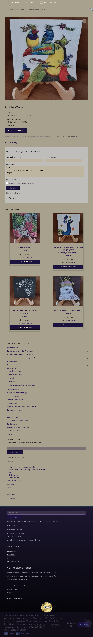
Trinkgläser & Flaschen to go (17, 393)
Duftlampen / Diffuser (14, 410)
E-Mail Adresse (51, 157)
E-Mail (29, 2)
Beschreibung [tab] (11, 143)
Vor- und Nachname (14, 157)
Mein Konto (11, 495)
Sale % (9, 434)
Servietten (40, 136)
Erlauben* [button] (84, 624)
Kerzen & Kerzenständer (15, 389)
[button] (84, 21)
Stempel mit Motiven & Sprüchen (18, 427)
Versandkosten (27, 116)
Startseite (10, 461)
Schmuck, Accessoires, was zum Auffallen (21, 407)
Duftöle (9, 413)
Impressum (11, 555)
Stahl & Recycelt (12, 347)
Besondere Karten (13, 417)
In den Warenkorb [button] (24, 262)
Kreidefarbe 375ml (13, 431)
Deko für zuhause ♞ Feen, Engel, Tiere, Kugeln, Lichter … (28, 470)
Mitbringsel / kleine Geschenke (17, 420)
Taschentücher (12, 424)
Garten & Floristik (13, 396)
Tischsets (11, 381)
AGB (8, 491)
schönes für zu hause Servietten (66, 136)
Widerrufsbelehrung (14, 561)
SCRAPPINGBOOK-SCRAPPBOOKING (20, 354)
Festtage (10, 365)
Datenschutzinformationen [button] (15, 630)
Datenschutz (11, 179)
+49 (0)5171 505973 (49, 2)
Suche (14, 517)
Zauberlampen (12, 403)
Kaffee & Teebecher (15, 375)
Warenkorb (11, 484)
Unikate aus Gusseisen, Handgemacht (21, 385)
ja (8, 183)
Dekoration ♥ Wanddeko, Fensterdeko (20, 351)
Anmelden (13, 2)
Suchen (15, 452)
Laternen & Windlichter (15, 400)
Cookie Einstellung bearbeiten (46, 521)
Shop (9, 465)
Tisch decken (11, 368)
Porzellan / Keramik (15, 371)
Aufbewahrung (12, 361)
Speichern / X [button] (71, 624)
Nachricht (10, 165)
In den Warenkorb (15, 130)
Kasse (9, 488)
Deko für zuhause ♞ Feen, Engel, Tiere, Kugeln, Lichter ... (26, 358)
